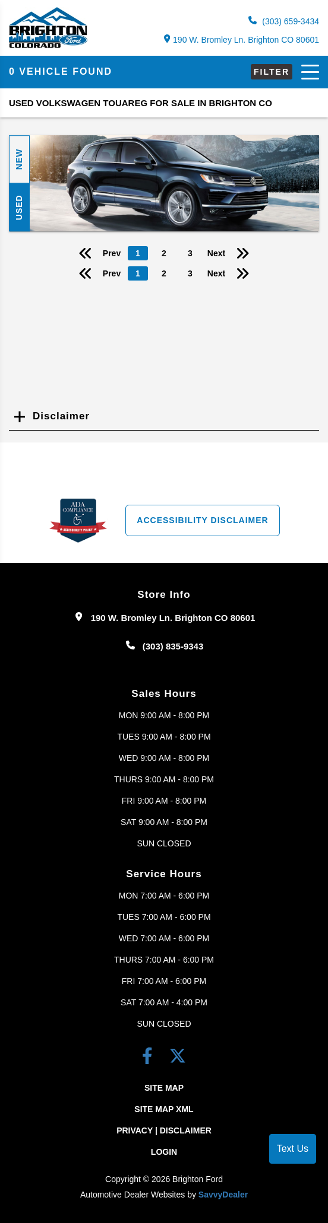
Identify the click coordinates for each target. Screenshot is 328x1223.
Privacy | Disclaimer (164, 1130)
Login (164, 1152)
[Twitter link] (177, 1058)
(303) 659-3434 (283, 21)
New (19, 159)
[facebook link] (149, 1058)
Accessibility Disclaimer (202, 520)
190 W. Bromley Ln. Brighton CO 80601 (241, 39)
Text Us (292, 1149)
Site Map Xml (163, 1109)
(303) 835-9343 (173, 646)
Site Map (164, 1088)
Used (19, 207)
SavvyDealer (223, 1194)
